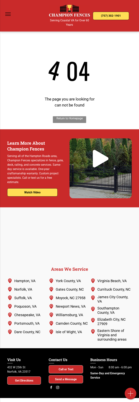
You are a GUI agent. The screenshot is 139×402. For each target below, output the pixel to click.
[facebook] (51, 388)
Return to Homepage (69, 118)
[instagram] (57, 388)
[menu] (8, 14)
